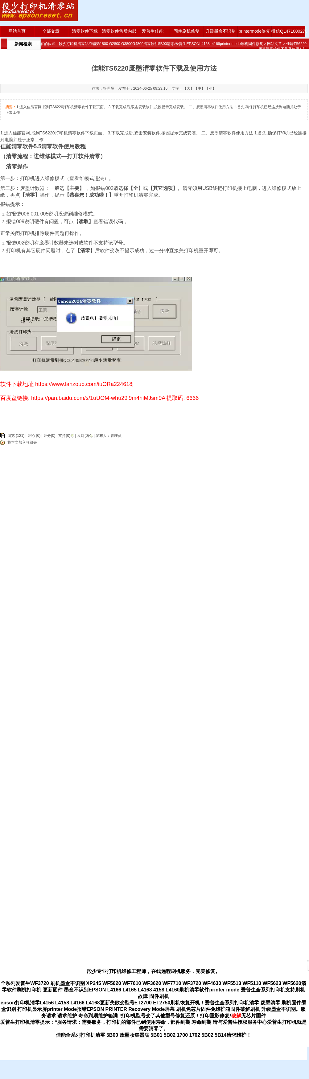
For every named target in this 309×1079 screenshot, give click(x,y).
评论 (31, 435)
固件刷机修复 (187, 31)
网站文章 (274, 44)
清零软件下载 (85, 31)
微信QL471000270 (288, 31)
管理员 (116, 435)
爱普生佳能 (152, 31)
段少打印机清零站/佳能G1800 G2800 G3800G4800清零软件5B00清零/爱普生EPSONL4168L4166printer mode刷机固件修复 (161, 44)
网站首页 (17, 31)
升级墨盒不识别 (220, 31)
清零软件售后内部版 (119, 31)
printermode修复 (254, 31)
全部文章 (51, 31)
